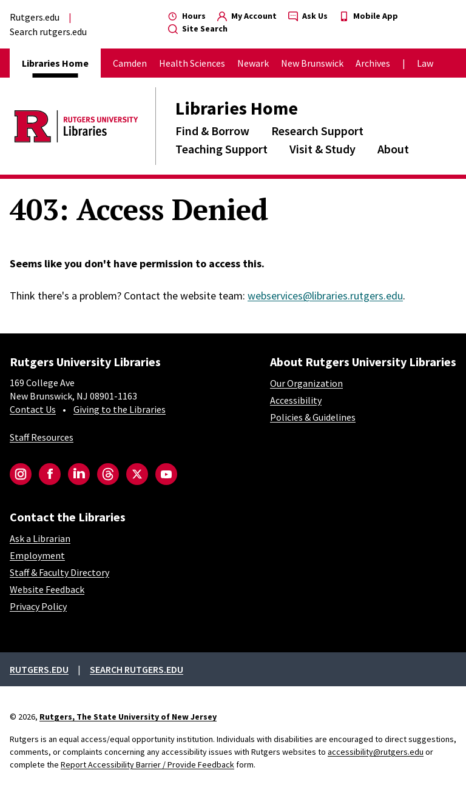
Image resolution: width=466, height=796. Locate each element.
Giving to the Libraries (119, 409)
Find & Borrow (212, 130)
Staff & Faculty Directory (59, 572)
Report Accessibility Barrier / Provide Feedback (147, 764)
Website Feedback (47, 589)
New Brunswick (312, 63)
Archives (373, 63)
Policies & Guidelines (313, 417)
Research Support (317, 130)
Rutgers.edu (34, 17)
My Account (247, 15)
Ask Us (308, 15)
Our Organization (306, 383)
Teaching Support (221, 148)
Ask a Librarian (40, 538)
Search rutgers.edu (48, 31)
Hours (187, 15)
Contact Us (33, 409)
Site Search (198, 28)
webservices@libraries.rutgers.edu (325, 296)
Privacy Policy (38, 606)
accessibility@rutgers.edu (376, 751)
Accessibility (296, 400)
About (393, 148)
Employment (37, 555)
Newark (253, 63)
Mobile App (368, 15)
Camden (130, 63)
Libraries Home (236, 107)
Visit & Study (322, 148)
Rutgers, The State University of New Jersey (128, 716)
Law (425, 63)
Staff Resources (41, 437)
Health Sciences (192, 63)
